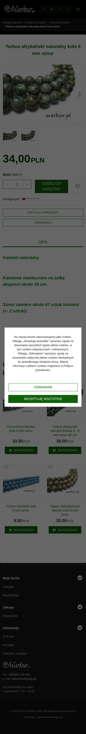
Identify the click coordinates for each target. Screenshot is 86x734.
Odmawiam (43, 387)
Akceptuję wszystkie (43, 399)
